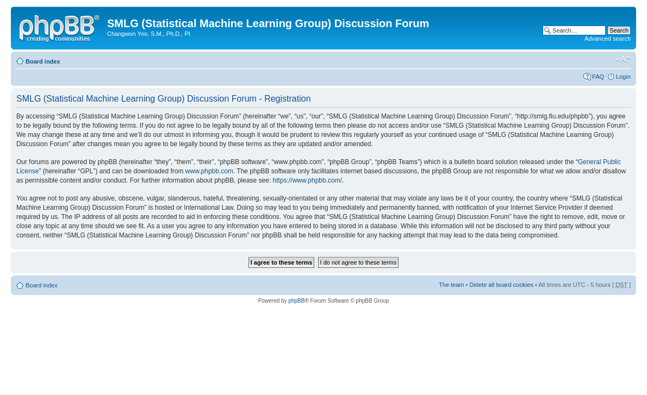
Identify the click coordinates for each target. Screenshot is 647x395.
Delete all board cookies (501, 284)
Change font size (623, 59)
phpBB (296, 301)
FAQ (598, 76)
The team (451, 284)
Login (623, 76)
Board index (43, 61)
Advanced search (607, 38)
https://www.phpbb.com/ (307, 180)
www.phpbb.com (209, 171)
